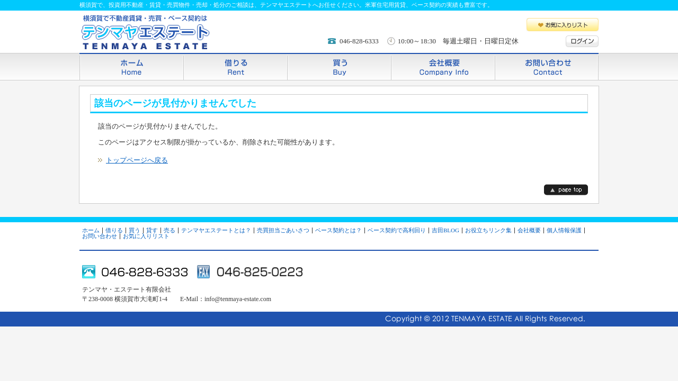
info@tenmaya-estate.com (237, 299)
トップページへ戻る (137, 160)
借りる (235, 66)
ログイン (582, 41)
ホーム (131, 66)
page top (566, 189)
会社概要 (443, 66)
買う (339, 66)
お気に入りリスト (563, 24)
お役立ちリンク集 (488, 230)
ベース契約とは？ (338, 230)
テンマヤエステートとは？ (216, 230)
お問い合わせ (547, 66)
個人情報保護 (564, 230)
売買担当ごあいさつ (283, 230)
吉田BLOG (445, 230)
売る (169, 230)
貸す (152, 230)
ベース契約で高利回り (397, 230)
